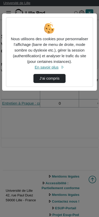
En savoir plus (49, 67)
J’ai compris (49, 78)
